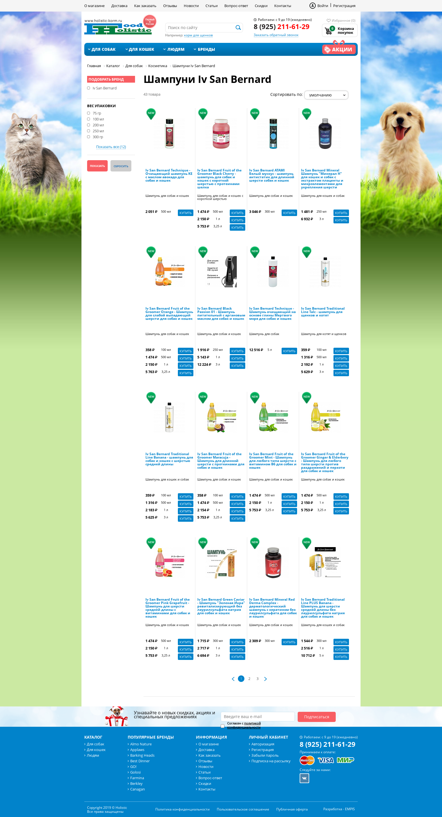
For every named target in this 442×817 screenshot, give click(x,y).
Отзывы (170, 5)
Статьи (211, 5)
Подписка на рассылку (271, 760)
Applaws (137, 749)
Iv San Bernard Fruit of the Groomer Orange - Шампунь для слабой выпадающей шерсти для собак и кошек (169, 314)
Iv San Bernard (105, 87)
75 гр (97, 113)
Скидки (261, 5)
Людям (176, 49)
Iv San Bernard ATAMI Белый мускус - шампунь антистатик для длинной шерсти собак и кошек (271, 176)
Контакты (282, 5)
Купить (186, 213)
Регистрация (344, 5)
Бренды (206, 49)
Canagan (137, 789)
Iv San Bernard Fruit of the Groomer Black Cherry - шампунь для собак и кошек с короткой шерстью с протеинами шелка (219, 179)
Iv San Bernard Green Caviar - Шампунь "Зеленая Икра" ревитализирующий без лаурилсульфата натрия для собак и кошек (221, 606)
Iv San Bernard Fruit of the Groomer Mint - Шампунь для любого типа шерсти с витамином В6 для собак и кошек (273, 461)
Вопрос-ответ (236, 5)
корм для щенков (198, 35)
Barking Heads (142, 755)
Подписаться (316, 716)
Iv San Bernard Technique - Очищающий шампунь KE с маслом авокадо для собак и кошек (169, 176)
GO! (133, 766)
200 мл (98, 124)
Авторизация (262, 743)
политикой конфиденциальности (244, 725)
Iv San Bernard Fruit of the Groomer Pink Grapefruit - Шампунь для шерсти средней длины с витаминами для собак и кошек (167, 608)
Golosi (135, 772)
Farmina (137, 777)
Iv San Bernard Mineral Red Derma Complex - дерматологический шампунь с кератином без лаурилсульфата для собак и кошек (273, 608)
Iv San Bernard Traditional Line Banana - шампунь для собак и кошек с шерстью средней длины (169, 459)
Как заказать (145, 5)
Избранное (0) (343, 20)
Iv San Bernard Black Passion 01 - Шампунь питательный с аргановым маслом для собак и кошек (221, 314)
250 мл (98, 130)
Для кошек (141, 49)
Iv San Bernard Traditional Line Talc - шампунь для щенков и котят (323, 312)
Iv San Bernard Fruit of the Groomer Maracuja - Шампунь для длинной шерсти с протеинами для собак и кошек (220, 461)
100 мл (98, 118)
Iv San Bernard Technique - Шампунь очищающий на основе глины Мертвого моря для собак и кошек (272, 314)
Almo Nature (141, 743)
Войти (322, 5)
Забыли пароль (265, 755)
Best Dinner (140, 760)
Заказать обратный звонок (276, 34)
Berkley (136, 783)
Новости (191, 5)
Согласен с (244, 725)
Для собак (104, 49)
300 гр (98, 136)
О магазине (94, 5)
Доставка (119, 5)
